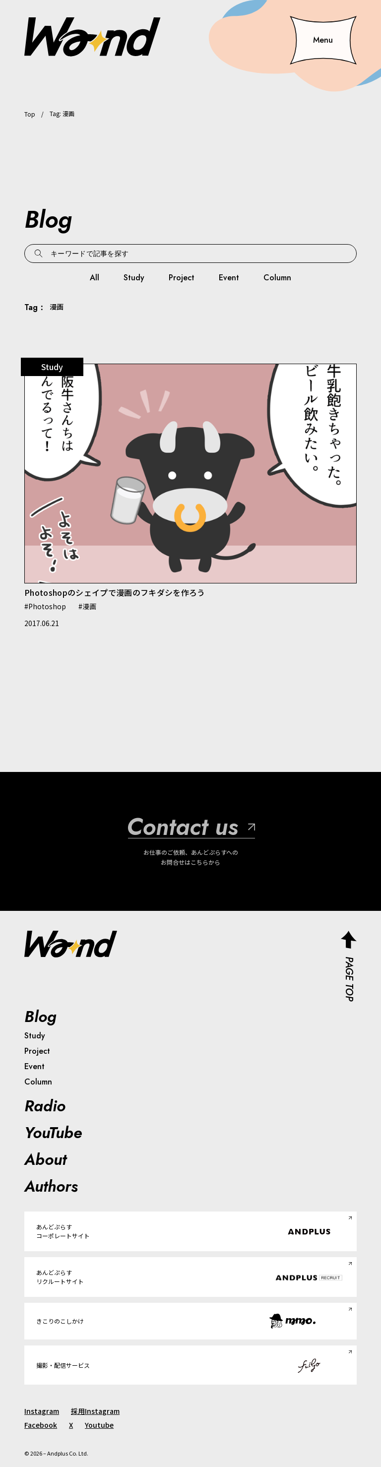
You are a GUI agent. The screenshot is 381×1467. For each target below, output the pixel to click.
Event (229, 277)
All (94, 277)
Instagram (41, 1410)
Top (29, 114)
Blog (40, 1016)
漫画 (89, 606)
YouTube (53, 1132)
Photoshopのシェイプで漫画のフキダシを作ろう (114, 592)
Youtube (99, 1424)
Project (181, 277)
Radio (44, 1105)
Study (134, 277)
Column (277, 277)
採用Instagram (95, 1410)
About (45, 1159)
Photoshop (47, 606)
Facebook (40, 1424)
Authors (51, 1186)
